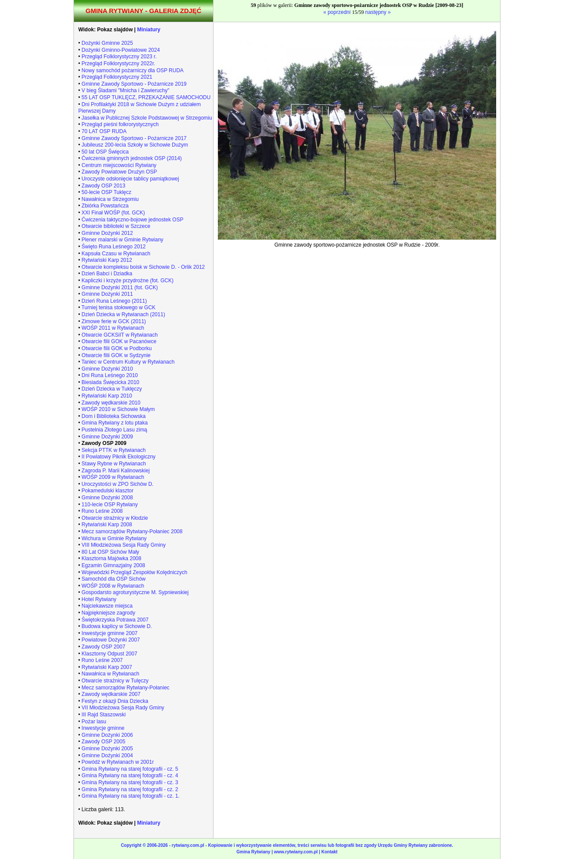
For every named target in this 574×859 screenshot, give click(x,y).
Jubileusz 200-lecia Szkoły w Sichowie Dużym (135, 145)
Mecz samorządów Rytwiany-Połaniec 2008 (132, 531)
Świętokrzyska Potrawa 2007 (115, 620)
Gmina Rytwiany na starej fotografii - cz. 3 (130, 782)
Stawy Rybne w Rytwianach (114, 464)
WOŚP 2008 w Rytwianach (113, 586)
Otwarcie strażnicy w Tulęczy (115, 681)
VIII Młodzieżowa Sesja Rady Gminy (124, 545)
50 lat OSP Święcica (105, 152)
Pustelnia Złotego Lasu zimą (114, 430)
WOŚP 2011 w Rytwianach (113, 328)
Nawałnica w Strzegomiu (110, 199)
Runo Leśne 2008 (102, 511)
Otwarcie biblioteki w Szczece (116, 226)
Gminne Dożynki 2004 (107, 755)
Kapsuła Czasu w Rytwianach (116, 254)
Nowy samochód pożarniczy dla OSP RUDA (133, 70)
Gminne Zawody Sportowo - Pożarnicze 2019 (134, 84)
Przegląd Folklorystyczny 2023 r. (119, 56)
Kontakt (329, 851)
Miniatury (148, 30)
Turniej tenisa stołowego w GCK (118, 307)
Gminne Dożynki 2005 (107, 748)
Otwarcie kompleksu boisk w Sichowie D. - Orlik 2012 (143, 267)
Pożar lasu (94, 722)
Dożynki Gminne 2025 (107, 43)
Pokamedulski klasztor (107, 491)
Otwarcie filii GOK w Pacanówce (119, 341)
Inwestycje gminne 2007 (110, 633)
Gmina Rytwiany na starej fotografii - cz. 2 (130, 789)
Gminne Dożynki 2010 (107, 369)
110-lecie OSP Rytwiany (110, 504)
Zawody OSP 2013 (104, 186)
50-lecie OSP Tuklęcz (107, 192)
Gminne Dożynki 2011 (107, 294)
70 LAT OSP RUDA (104, 131)
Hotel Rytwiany (99, 599)
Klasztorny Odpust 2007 (109, 654)
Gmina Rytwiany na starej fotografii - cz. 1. (131, 796)
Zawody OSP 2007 (104, 647)
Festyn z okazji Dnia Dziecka (115, 701)
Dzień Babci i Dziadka (107, 274)
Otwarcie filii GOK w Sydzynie (116, 355)
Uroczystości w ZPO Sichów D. (118, 484)
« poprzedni (337, 12)
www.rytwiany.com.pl (296, 851)
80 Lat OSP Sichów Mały (111, 552)
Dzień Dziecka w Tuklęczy (112, 389)
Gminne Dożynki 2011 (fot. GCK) (120, 287)
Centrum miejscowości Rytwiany (119, 165)
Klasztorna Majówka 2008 (111, 558)
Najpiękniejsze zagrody (108, 613)
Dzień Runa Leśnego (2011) (114, 301)
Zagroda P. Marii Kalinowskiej (116, 471)
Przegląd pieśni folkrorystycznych (120, 124)
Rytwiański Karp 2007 (107, 667)
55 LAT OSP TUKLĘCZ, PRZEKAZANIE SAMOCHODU (146, 97)
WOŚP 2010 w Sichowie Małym (118, 409)
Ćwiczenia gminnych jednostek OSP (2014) (132, 158)
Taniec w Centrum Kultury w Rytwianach (127, 362)
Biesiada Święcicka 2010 (111, 382)
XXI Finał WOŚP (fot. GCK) (113, 213)
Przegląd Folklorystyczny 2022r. (118, 63)
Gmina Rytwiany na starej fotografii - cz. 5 (130, 769)
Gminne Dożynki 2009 (107, 437)
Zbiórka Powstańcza (105, 206)
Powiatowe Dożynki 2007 (111, 640)
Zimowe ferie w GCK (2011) (114, 321)
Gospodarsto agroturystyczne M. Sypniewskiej (135, 592)
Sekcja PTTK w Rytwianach (114, 450)
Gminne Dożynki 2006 (107, 735)
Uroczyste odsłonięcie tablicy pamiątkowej (130, 179)
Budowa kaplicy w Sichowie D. (117, 626)
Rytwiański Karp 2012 (107, 260)
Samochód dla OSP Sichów (114, 579)
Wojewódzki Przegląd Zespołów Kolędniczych (134, 572)
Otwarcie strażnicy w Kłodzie (115, 518)
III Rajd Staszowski (104, 715)
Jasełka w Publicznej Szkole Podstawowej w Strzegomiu (147, 118)
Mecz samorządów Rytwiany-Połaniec (126, 688)
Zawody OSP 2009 (104, 443)
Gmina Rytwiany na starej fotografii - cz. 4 (130, 775)
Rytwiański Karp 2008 (107, 524)
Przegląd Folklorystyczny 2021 (117, 77)
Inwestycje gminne (103, 728)
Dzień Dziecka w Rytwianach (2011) (123, 314)
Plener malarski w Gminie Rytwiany (123, 240)
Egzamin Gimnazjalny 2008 (113, 565)
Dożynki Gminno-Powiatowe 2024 (121, 50)
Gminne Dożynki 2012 (107, 233)
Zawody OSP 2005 (104, 742)
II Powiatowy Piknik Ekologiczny (119, 457)
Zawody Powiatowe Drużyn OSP (119, 172)
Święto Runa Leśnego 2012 (114, 247)
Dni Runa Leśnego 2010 (110, 375)
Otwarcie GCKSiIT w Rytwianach (120, 335)
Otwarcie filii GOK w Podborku (117, 348)
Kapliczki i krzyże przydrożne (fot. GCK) (128, 280)
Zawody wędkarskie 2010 (111, 403)
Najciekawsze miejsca (107, 606)
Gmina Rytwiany (253, 851)
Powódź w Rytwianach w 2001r (118, 762)
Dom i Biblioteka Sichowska (114, 416)
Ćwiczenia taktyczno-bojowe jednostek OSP (133, 220)
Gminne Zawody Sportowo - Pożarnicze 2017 (134, 138)
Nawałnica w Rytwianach (111, 674)
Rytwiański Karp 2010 (107, 396)
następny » (378, 12)
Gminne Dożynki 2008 (107, 498)
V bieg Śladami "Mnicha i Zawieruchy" (126, 90)
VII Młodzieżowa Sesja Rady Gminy (123, 708)
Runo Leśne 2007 (102, 660)
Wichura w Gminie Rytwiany (114, 538)
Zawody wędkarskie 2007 (111, 694)
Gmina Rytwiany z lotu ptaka (115, 423)
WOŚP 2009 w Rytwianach (113, 477)
